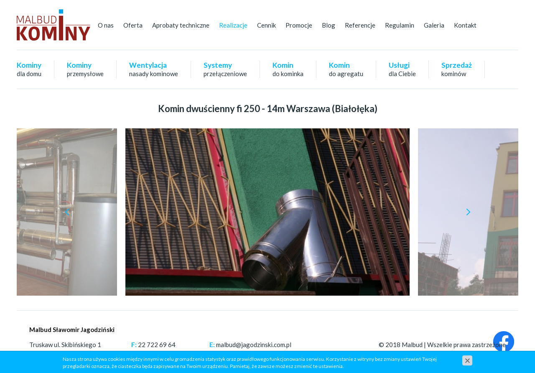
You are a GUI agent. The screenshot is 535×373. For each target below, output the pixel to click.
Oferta (133, 25)
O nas (106, 25)
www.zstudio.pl (485, 354)
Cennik (266, 25)
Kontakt (465, 25)
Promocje (298, 25)
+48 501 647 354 (162, 354)
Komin (288, 69)
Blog (328, 25)
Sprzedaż (456, 69)
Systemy (225, 69)
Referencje (360, 25)
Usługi (402, 69)
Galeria (434, 25)
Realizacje (233, 25)
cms (456, 354)
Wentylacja (153, 69)
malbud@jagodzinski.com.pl (253, 344)
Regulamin (399, 25)
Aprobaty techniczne (180, 25)
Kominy (29, 69)
